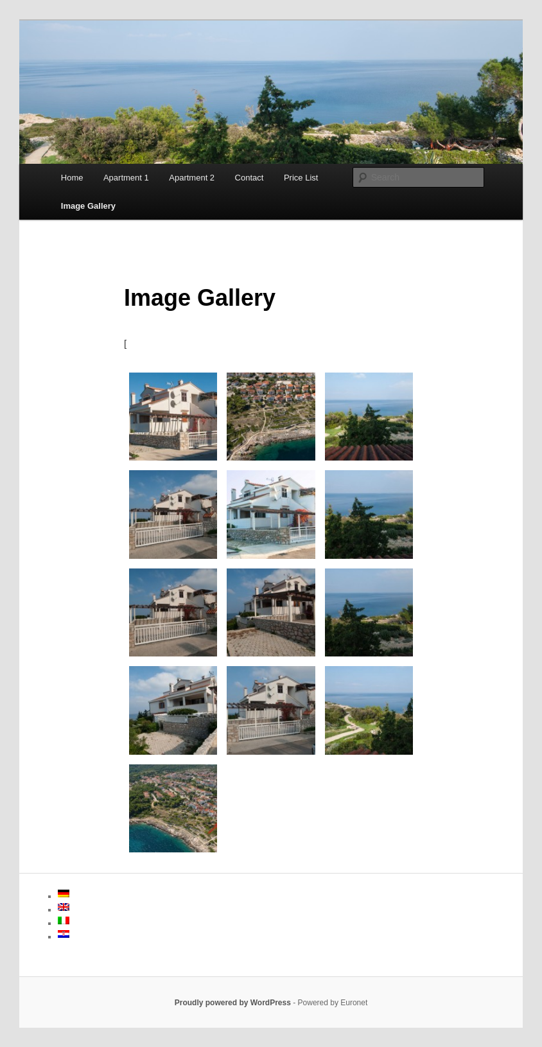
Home (72, 177)
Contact (249, 177)
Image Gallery (88, 206)
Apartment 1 (126, 177)
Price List (301, 177)
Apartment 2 (191, 177)
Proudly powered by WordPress (233, 1002)
